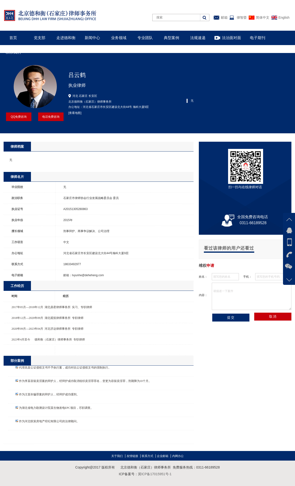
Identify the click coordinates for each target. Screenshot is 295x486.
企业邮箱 (162, 456)
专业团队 (145, 38)
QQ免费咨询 (19, 116)
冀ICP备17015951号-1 (154, 474)
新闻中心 (92, 38)
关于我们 (117, 456)
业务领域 (118, 38)
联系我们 (13, 52)
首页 (13, 38)
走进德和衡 (66, 38)
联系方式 (147, 456)
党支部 (39, 38)
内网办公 (178, 456)
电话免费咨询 (50, 116)
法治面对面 (231, 38)
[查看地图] (75, 113)
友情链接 (132, 456)
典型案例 (171, 38)
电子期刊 (257, 38)
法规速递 (198, 38)
